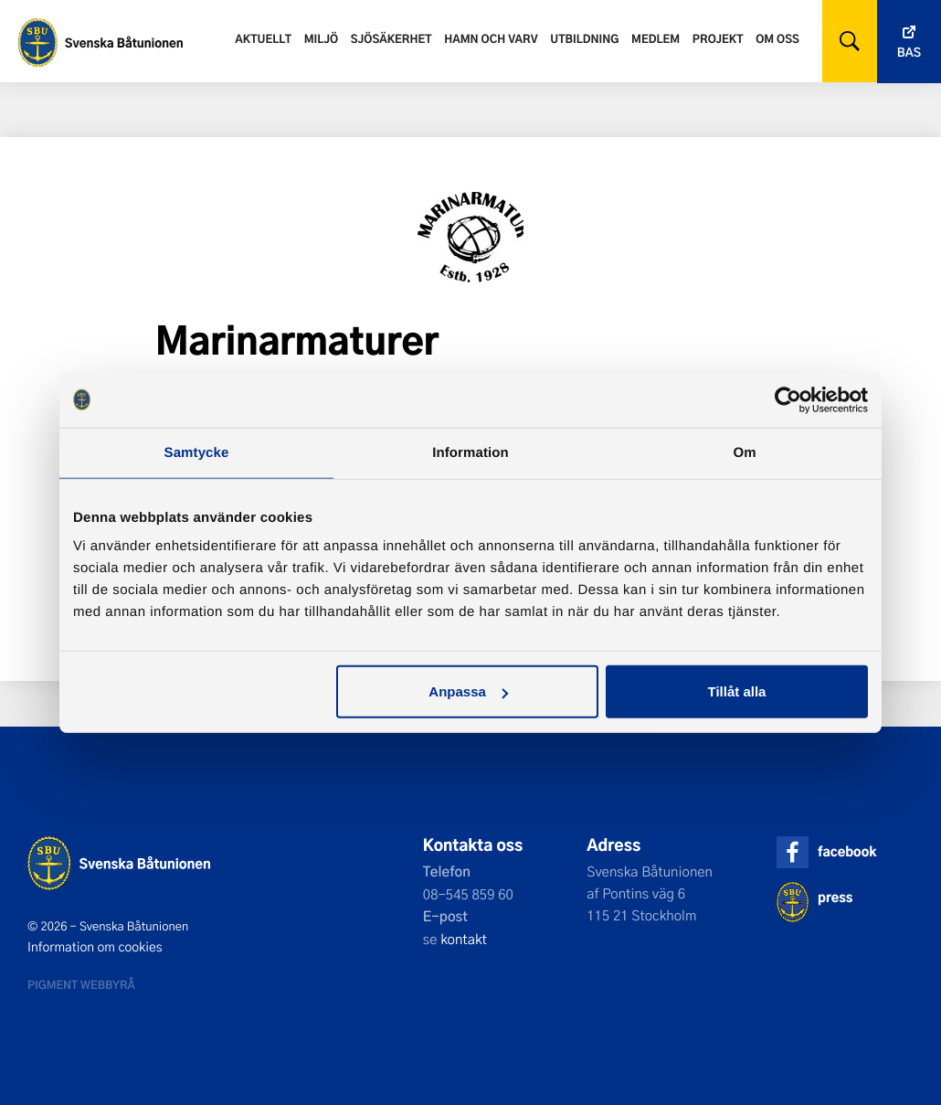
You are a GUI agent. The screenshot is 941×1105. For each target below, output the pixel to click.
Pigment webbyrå (81, 984)
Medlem (655, 38)
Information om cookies (95, 947)
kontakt (463, 939)
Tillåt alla (736, 691)
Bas (909, 52)
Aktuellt (263, 38)
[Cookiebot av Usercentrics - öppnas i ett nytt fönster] (788, 399)
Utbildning (584, 38)
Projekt (718, 38)
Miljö (321, 38)
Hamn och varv (490, 38)
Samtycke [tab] (196, 452)
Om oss (777, 38)
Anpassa (468, 691)
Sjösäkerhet (391, 38)
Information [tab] (470, 452)
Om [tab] (744, 452)
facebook (847, 851)
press (835, 897)
